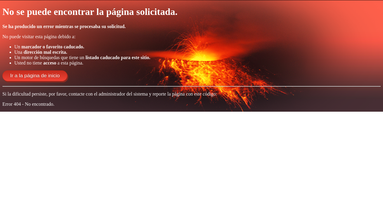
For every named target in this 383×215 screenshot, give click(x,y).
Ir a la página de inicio (35, 76)
